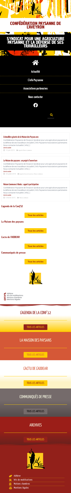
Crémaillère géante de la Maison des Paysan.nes (20, 137)
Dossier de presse (29, 174)
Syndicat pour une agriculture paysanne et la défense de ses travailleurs (35, 42)
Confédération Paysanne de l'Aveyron (35, 25)
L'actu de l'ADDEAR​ (10, 237)
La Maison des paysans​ (12, 221)
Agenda (21, 150)
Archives (35, 425)
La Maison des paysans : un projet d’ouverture (20, 161)
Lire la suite (7, 148)
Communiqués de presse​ (13, 252)
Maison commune (27, 150)
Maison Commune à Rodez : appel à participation (21, 184)
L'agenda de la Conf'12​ (12, 206)
